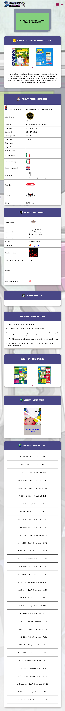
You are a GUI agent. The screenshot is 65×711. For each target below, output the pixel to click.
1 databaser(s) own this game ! (38, 124)
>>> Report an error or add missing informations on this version (30, 109)
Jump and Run (36, 245)
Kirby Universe (35, 282)
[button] (32, 67)
